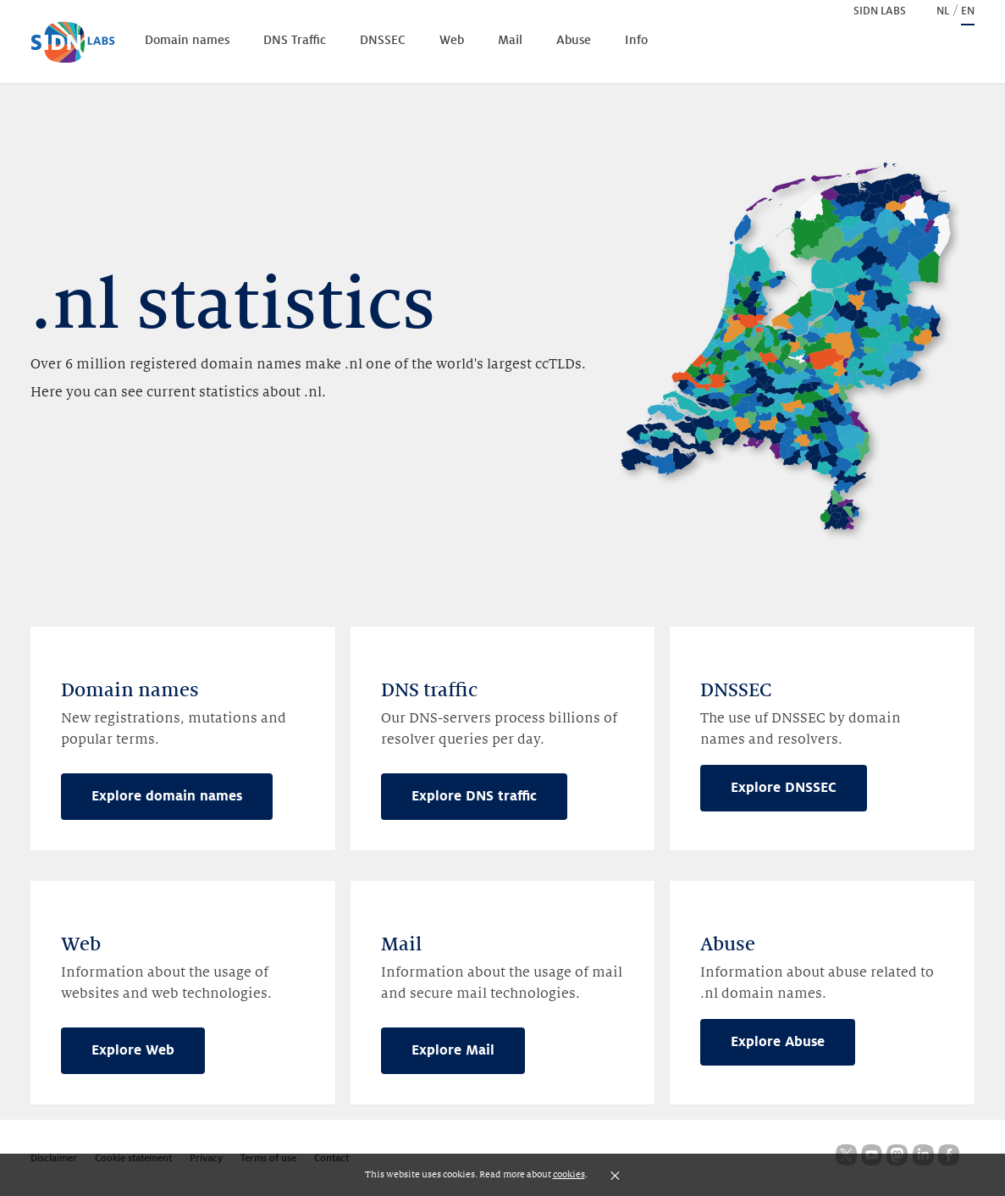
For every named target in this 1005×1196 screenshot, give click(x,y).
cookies (569, 1174)
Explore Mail (452, 1050)
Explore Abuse (778, 1041)
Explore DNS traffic (474, 796)
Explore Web (132, 1050)
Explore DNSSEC (784, 787)
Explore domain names (166, 796)
